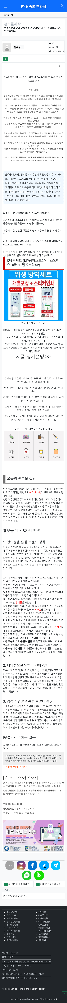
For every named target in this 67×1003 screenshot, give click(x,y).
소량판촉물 (43, 919)
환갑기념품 (11, 915)
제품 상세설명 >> (33, 356)
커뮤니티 (8, 15)
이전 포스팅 (35, 492)
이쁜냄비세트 (12, 919)
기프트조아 (39, 323)
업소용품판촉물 (13, 922)
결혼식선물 (43, 934)
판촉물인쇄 (43, 925)
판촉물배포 (43, 915)
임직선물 (42, 912)
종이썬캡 (42, 940)
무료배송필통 (12, 925)
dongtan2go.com (30, 999)
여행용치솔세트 (13, 931)
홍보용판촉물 (44, 937)
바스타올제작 (12, 940)
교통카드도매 (12, 928)
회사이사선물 (44, 922)
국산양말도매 (12, 912)
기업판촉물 (11, 937)
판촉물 (17, 47)
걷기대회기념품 (45, 931)
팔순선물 (10, 934)
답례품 (18, 602)
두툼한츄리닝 (44, 928)
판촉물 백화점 (33, 6)
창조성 (37, 609)
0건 (51, 43)
